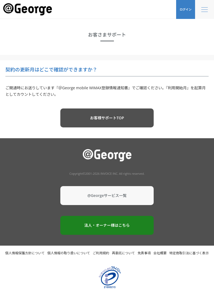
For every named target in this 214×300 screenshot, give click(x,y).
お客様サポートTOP (107, 117)
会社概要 (160, 253)
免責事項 (144, 253)
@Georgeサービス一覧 (107, 195)
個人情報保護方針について (25, 253)
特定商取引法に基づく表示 (189, 253)
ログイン (186, 9)
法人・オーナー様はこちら (107, 225)
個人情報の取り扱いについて (68, 253)
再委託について (123, 253)
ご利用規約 (101, 253)
